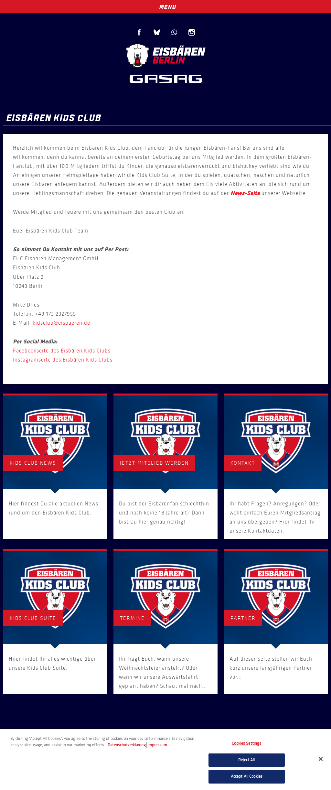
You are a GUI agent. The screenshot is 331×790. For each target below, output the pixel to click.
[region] (165, 759)
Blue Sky (157, 32)
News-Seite (245, 193)
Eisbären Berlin (165, 55)
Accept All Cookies (246, 776)
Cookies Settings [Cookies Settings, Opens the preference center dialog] (246, 743)
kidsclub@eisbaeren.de (61, 322)
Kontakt (242, 463)
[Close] (321, 759)
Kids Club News (33, 463)
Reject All (246, 760)
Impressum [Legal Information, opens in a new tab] (157, 745)
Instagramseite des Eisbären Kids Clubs (62, 359)
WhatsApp (174, 32)
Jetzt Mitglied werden (154, 463)
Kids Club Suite (33, 618)
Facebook (139, 32)
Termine (132, 618)
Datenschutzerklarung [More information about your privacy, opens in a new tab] (127, 745)
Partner (243, 618)
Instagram (191, 32)
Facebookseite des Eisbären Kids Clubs (62, 350)
